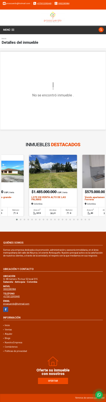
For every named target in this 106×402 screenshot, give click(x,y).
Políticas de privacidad (16, 351)
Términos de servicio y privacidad (89, 398)
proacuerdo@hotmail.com (16, 304)
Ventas (8, 329)
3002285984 (63, 3)
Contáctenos (11, 347)
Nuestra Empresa (13, 342)
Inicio (4, 39)
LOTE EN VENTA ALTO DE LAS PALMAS (48, 198)
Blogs (7, 338)
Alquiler (8, 334)
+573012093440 (44, 3)
